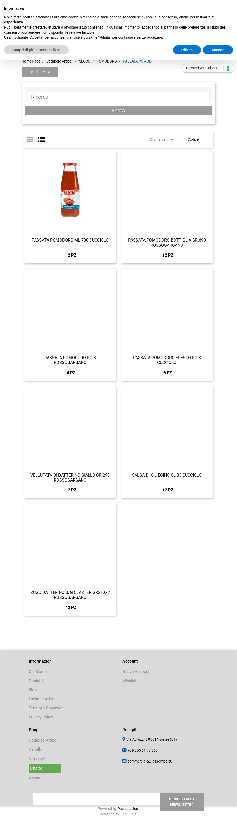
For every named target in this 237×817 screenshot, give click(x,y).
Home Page (31, 61)
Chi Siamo (38, 671)
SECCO (84, 61)
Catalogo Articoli (59, 61)
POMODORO (106, 61)
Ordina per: (158, 139)
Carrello (36, 749)
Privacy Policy (41, 717)
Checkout (37, 758)
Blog (33, 690)
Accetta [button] (218, 50)
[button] (118, 110)
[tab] (32, 140)
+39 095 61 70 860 (143, 750)
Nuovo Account (135, 671)
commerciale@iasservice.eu (150, 761)
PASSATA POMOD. (137, 61)
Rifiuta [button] (187, 50)
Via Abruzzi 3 (151, 739)
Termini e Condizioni (46, 708)
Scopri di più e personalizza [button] (36, 50)
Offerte (36, 768)
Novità (34, 778)
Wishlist (129, 680)
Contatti (36, 680)
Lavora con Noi (42, 699)
